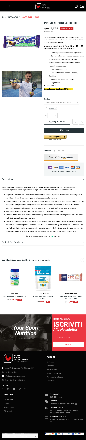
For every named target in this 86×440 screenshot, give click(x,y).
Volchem (14, 293)
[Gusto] (61, 102)
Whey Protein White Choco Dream (43, 297)
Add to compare (82, 122)
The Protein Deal (43, 293)
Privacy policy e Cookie (55, 377)
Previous (78, 260)
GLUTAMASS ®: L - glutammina (14, 296)
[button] (64, 137)
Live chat (53, 401)
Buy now (64, 130)
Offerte (6, 403)
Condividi (54, 150)
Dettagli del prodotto (12, 242)
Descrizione (8, 179)
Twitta (59, 150)
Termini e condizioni (54, 373)
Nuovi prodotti (9, 407)
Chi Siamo (50, 362)
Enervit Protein (71, 293)
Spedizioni (50, 366)
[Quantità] (50, 115)
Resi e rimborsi (52, 369)
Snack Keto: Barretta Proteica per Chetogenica (71, 297)
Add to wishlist (75, 122)
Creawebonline (25, 436)
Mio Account (8, 400)
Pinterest (63, 150)
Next (82, 260)
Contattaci (50, 381)
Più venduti (8, 411)
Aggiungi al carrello (57, 122)
